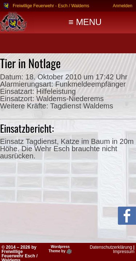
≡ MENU (85, 22)
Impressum (123, 251)
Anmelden (122, 5)
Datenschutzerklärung (111, 247)
